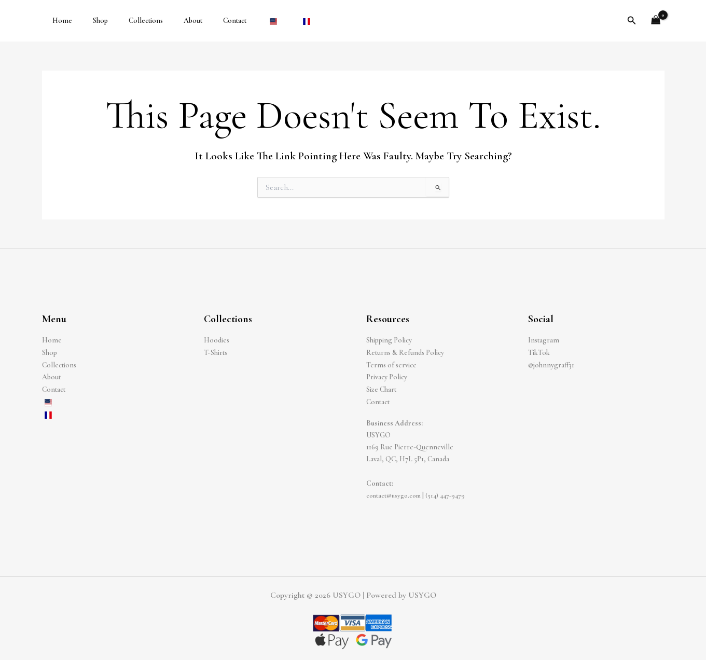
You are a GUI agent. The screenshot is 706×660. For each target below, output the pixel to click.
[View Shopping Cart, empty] (655, 21)
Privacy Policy (386, 376)
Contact (206, 20)
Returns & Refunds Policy (405, 352)
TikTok (539, 352)
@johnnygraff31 (551, 364)
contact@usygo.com (396, 493)
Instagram (543, 340)
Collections (130, 20)
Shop (91, 20)
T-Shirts (215, 352)
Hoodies (216, 340)
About (171, 20)
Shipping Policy (389, 340)
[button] (631, 21)
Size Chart (381, 388)
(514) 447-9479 (452, 493)
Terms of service (391, 364)
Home (59, 20)
